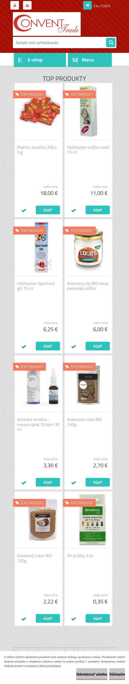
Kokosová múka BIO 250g (84, 422)
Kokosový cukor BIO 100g (34, 558)
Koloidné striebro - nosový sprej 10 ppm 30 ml (38, 424)
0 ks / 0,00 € (101, 5)
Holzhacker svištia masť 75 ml (88, 150)
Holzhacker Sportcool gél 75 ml (36, 286)
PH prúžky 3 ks (80, 555)
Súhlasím (117, 674)
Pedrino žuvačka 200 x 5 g (37, 150)
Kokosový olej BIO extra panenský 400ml (87, 286)
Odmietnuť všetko (91, 674)
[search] (110, 42)
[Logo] (47, 24)
